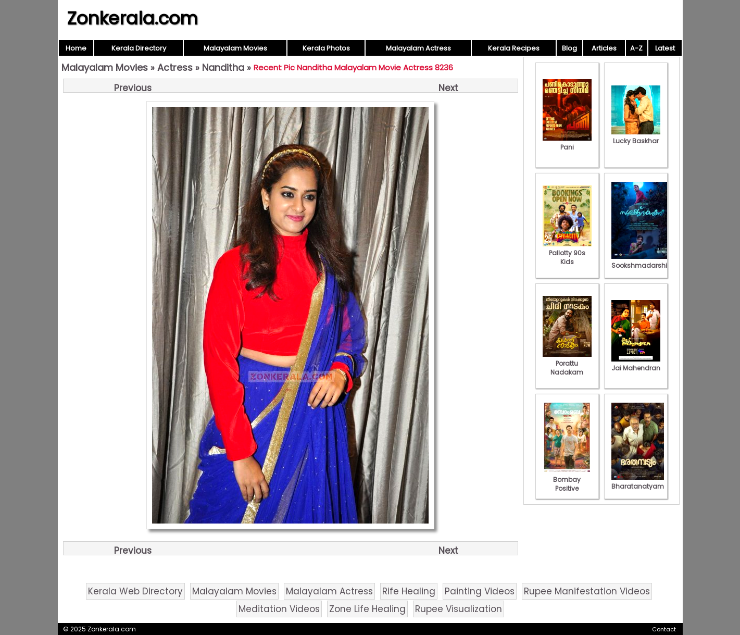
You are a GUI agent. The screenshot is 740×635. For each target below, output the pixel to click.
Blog (569, 48)
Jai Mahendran (635, 363)
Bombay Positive (567, 479)
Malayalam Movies (235, 48)
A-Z (636, 48)
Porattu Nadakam (567, 363)
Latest (665, 48)
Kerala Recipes (514, 48)
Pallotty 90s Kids (567, 253)
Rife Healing (408, 591)
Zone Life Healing (367, 609)
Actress (175, 67)
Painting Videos (480, 591)
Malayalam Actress (418, 48)
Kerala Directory (138, 48)
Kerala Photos (326, 48)
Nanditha (223, 67)
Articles (604, 48)
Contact (664, 629)
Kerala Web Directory (135, 591)
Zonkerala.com (132, 18)
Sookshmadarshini (642, 261)
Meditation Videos (279, 609)
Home (76, 48)
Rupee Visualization (458, 609)
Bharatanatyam (637, 482)
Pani (567, 143)
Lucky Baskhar (635, 136)
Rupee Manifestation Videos (587, 591)
